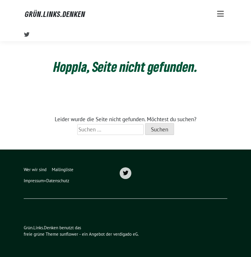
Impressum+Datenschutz (46, 180)
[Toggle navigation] (220, 14)
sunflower (69, 234)
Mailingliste (62, 169)
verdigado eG (125, 234)
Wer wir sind (35, 169)
